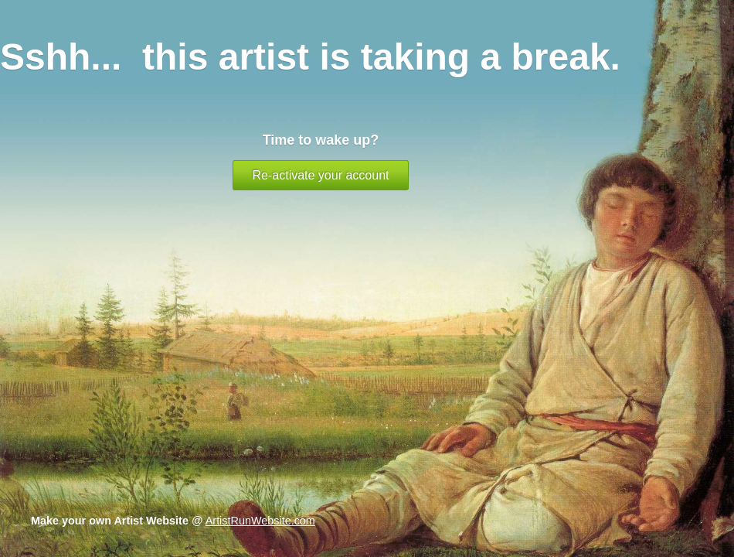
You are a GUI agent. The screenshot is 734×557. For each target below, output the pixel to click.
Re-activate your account (321, 175)
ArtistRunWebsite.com (260, 520)
